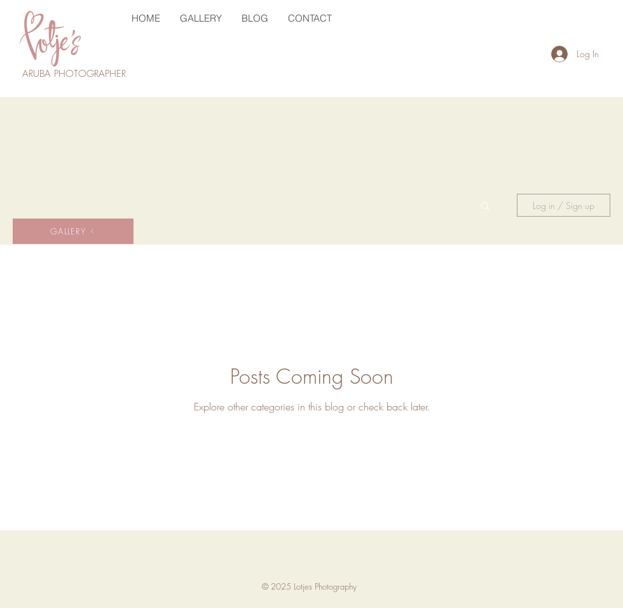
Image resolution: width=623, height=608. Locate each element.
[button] (485, 206)
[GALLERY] (73, 231)
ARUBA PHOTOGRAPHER (75, 73)
